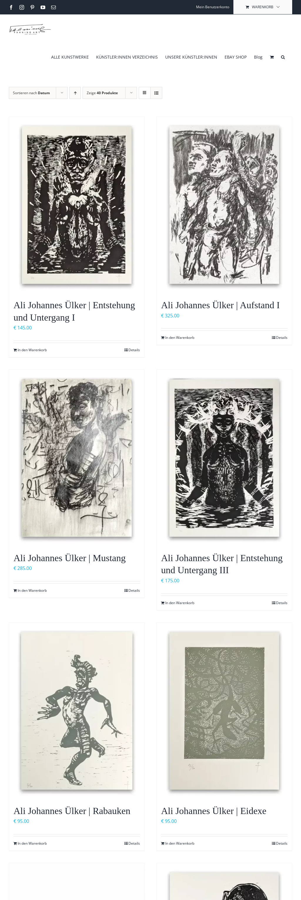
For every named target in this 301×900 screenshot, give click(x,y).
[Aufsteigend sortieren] (75, 93)
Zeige (102, 92)
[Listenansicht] (156, 93)
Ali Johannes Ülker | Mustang (70, 558)
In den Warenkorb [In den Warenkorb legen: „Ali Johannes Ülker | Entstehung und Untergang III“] (179, 602)
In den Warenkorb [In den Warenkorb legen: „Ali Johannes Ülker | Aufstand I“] (179, 337)
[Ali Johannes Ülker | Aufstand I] (224, 205)
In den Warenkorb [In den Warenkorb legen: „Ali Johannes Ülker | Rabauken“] (32, 843)
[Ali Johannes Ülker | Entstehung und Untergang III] (224, 458)
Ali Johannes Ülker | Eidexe (213, 810)
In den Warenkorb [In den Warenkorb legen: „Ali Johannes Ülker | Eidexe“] (179, 843)
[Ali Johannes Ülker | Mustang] (76, 458)
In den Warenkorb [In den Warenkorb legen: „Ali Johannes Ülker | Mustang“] (32, 590)
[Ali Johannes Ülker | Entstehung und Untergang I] (76, 205)
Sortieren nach (31, 92)
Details (134, 349)
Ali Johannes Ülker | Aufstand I (220, 305)
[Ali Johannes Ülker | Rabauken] (76, 711)
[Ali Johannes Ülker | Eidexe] (224, 711)
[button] (283, 56)
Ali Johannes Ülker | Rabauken (72, 810)
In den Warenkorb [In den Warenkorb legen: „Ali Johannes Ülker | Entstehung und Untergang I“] (32, 349)
